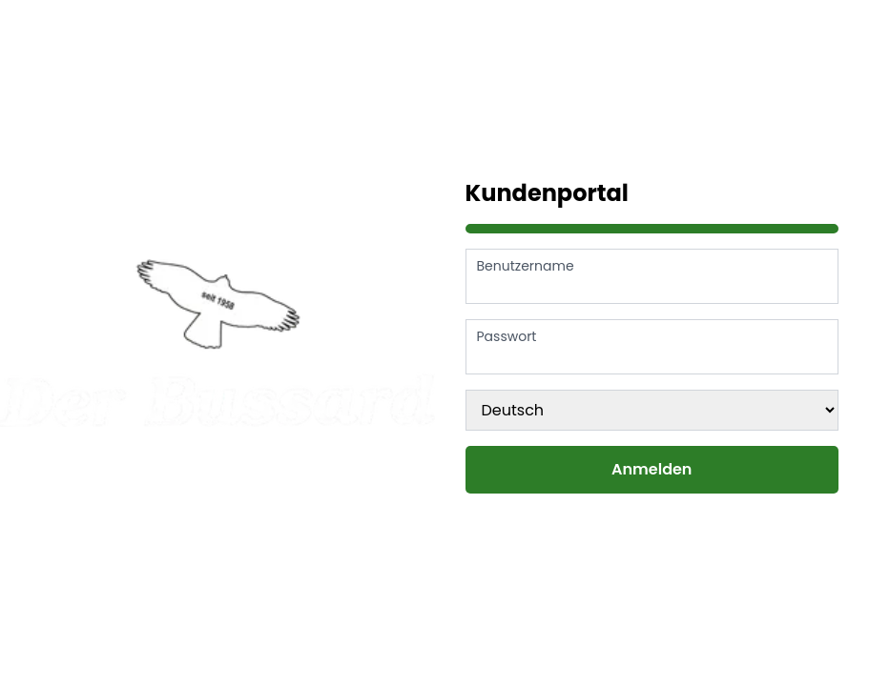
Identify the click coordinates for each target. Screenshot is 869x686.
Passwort (507, 336)
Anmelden (651, 469)
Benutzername (525, 265)
